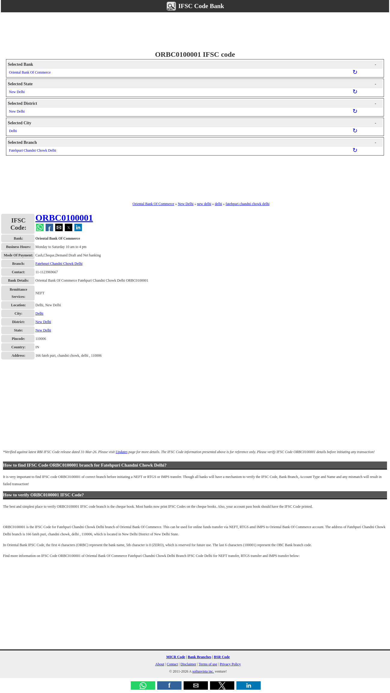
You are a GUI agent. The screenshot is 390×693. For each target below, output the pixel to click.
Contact (172, 664)
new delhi (204, 204)
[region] (195, 30)
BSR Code (222, 657)
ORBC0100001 (64, 217)
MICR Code (175, 657)
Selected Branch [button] (192, 142)
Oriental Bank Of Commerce (30, 72)
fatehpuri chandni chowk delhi (247, 204)
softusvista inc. (203, 671)
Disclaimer (188, 664)
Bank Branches (199, 657)
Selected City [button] (192, 123)
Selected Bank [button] (192, 64)
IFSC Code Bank (195, 6)
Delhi (13, 131)
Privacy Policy (230, 664)
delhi (218, 204)
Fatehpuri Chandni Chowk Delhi (32, 150)
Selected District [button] (192, 103)
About (159, 664)
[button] (143, 685)
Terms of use (208, 664)
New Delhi (17, 92)
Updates (122, 452)
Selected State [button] (192, 84)
